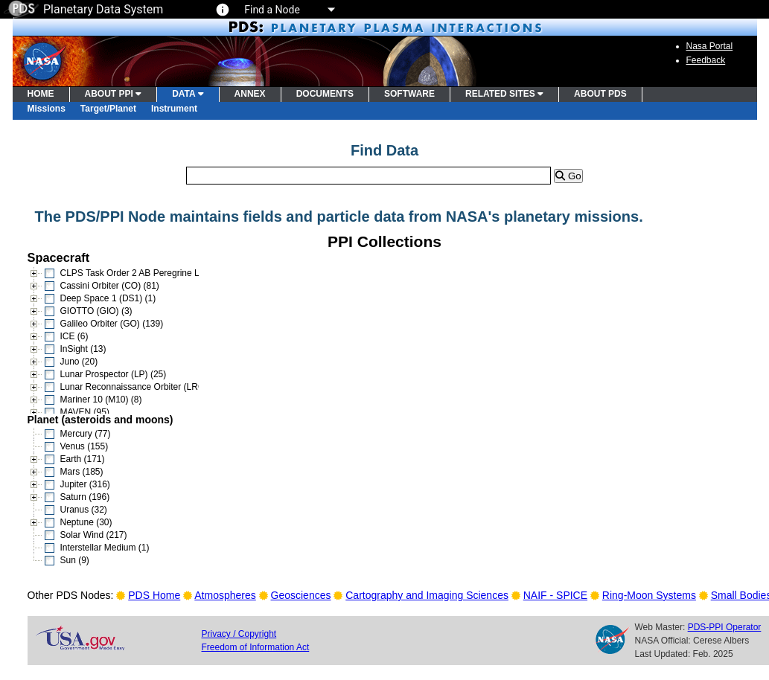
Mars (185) (81, 471)
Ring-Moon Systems (649, 595)
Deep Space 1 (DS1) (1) (108, 298)
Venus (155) (84, 446)
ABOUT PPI (113, 94)
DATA (187, 94)
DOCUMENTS (325, 94)
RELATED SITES (504, 94)
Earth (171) (82, 459)
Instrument (174, 108)
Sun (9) (74, 560)
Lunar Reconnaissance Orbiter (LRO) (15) (143, 387)
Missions (47, 108)
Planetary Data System (83, 9)
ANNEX (250, 94)
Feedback (706, 60)
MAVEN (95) (84, 412)
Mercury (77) (85, 434)
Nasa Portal (709, 46)
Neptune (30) (86, 522)
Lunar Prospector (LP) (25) (113, 374)
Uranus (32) (83, 509)
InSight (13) (83, 349)
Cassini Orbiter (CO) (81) (109, 285)
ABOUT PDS (600, 94)
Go (568, 176)
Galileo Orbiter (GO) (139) (112, 323)
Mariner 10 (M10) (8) (101, 399)
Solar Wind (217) (93, 535)
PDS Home (154, 595)
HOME (41, 94)
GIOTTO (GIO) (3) (96, 311)
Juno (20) (79, 361)
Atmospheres (224, 595)
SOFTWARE (409, 94)
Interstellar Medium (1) (105, 547)
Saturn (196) (85, 497)
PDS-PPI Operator (725, 627)
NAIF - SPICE (555, 595)
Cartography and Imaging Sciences (426, 595)
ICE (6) (74, 336)
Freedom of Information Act (256, 647)
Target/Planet (108, 108)
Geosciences (301, 595)
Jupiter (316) (85, 484)
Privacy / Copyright (239, 634)
